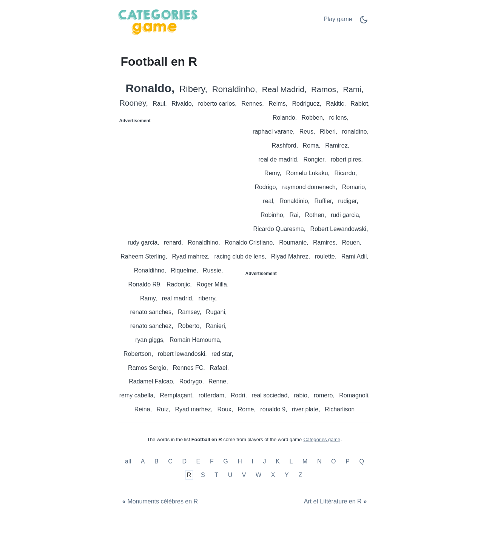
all (129, 462)
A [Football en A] (143, 462)
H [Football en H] (240, 462)
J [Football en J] (264, 462)
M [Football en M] (304, 462)
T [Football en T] (216, 475)
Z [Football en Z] (300, 475)
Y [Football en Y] (287, 475)
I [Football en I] (252, 462)
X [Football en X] (273, 475)
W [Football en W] (258, 475)
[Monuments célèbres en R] (159, 502)
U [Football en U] (230, 475)
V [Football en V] (244, 475)
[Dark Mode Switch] (364, 22)
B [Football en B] (156, 462)
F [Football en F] (212, 462)
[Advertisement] (181, 174)
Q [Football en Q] (361, 462)
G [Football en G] (225, 462)
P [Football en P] (348, 462)
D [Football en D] (184, 462)
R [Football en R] (189, 475)
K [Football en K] (278, 462)
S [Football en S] (203, 475)
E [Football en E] (198, 462)
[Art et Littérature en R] (336, 502)
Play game (338, 19)
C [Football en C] (170, 462)
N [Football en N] (319, 462)
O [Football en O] (333, 462)
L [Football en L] (291, 462)
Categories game (322, 439)
